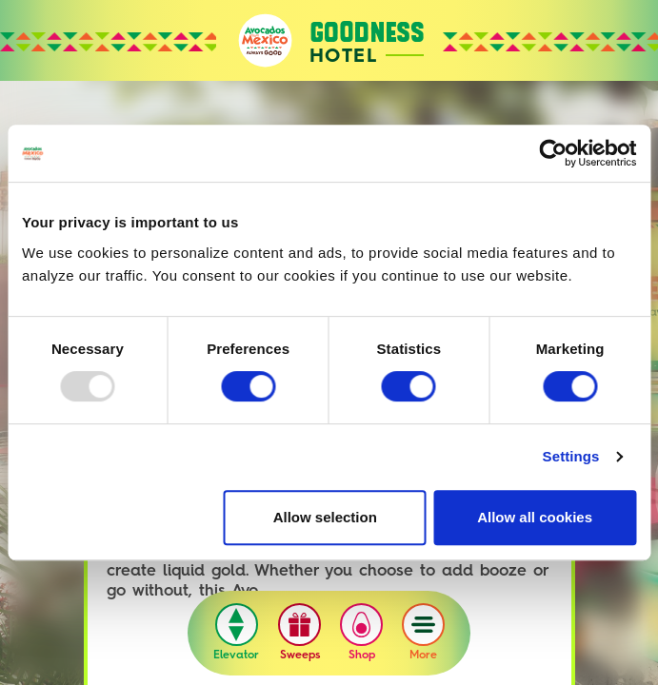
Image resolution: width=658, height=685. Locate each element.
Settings (571, 456)
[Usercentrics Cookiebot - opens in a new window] (552, 153)
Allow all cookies (534, 517)
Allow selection (325, 517)
